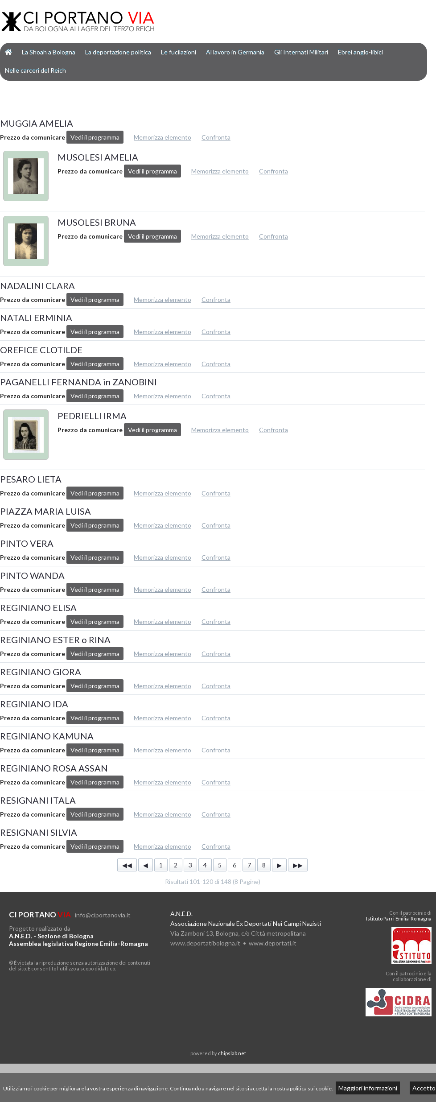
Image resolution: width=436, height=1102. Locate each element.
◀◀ (127, 865)
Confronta (216, 137)
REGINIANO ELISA (38, 607)
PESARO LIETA (31, 479)
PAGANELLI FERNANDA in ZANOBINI (78, 381)
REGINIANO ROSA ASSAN (54, 768)
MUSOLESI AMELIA (98, 157)
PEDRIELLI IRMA (92, 415)
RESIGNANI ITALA (38, 800)
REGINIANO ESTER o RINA (55, 639)
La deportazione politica (118, 52)
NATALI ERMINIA (36, 317)
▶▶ (298, 865)
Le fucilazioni (178, 52)
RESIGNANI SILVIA (38, 832)
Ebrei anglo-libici (360, 52)
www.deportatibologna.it (205, 943)
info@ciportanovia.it (103, 915)
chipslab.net (232, 1053)
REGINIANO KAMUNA (47, 736)
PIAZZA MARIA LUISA (45, 511)
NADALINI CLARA (37, 285)
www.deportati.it (272, 943)
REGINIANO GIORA (40, 671)
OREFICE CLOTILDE (41, 349)
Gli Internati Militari (301, 52)
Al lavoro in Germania (235, 52)
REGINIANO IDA (34, 703)
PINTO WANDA (32, 575)
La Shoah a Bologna (48, 52)
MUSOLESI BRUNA (97, 222)
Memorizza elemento (162, 137)
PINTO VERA (26, 543)
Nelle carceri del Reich (35, 70)
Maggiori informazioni (367, 1088)
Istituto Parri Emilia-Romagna (399, 918)
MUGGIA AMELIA (36, 123)
